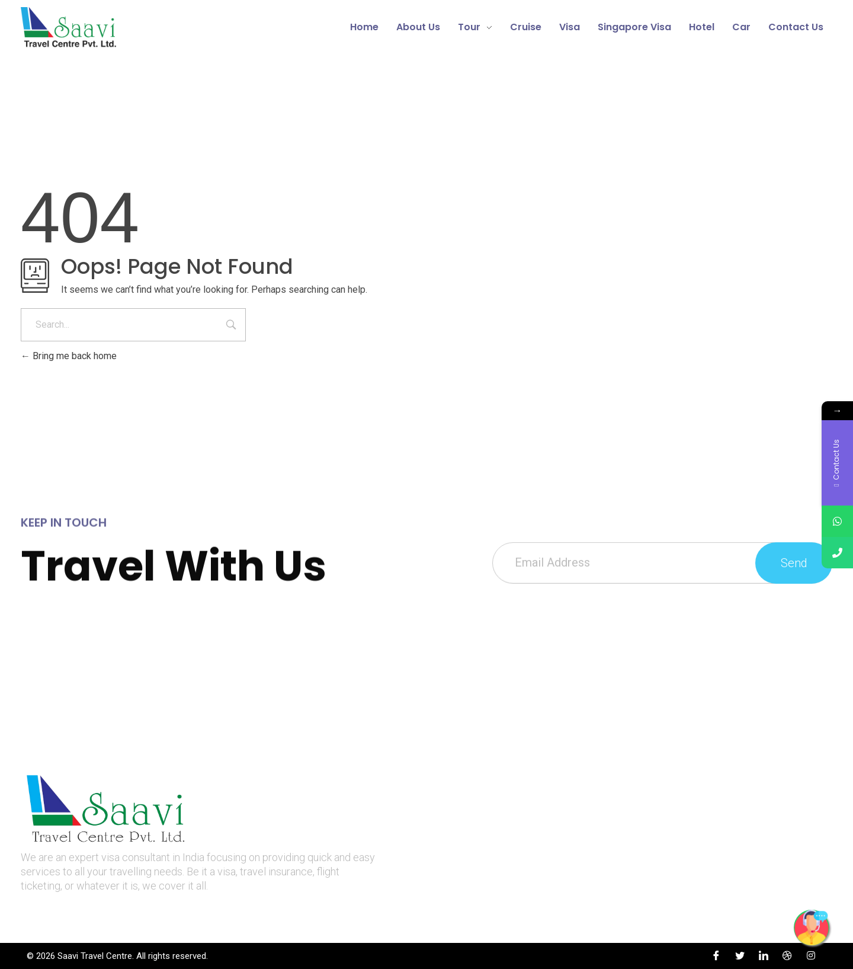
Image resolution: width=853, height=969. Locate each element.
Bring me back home (69, 356)
